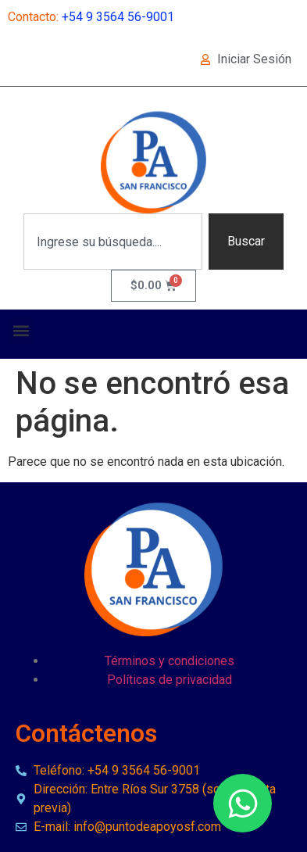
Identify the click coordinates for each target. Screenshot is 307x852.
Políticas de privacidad (169, 679)
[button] (21, 330)
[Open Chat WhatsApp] (242, 803)
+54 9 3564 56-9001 (118, 16)
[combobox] (112, 241)
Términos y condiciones (169, 660)
